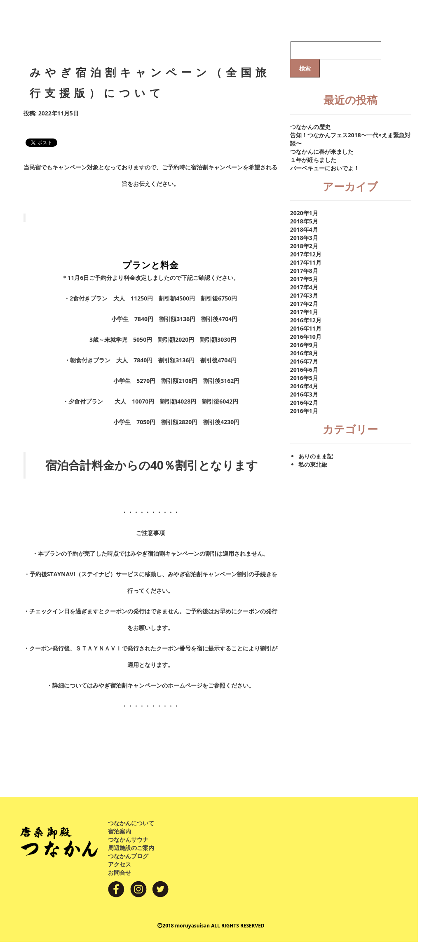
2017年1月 (304, 312)
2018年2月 (304, 246)
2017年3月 (304, 295)
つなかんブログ (128, 856)
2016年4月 (304, 386)
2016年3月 (304, 394)
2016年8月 (304, 353)
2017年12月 (305, 254)
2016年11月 (305, 328)
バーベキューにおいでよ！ (324, 168)
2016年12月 (305, 320)
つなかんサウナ (128, 839)
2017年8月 (304, 271)
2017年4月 (304, 287)
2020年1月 (304, 213)
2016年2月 (304, 402)
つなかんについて (131, 823)
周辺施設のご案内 (131, 848)
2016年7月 (304, 361)
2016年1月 (304, 411)
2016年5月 (304, 378)
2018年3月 (304, 238)
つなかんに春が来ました (322, 151)
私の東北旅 (312, 464)
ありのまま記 (315, 456)
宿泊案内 (119, 831)
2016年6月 (304, 369)
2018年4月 (304, 229)
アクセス (119, 864)
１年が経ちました (313, 160)
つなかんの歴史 (310, 127)
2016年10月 (305, 336)
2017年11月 (305, 262)
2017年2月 (304, 304)
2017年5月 (304, 279)
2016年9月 (304, 345)
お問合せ (119, 872)
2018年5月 (304, 221)
